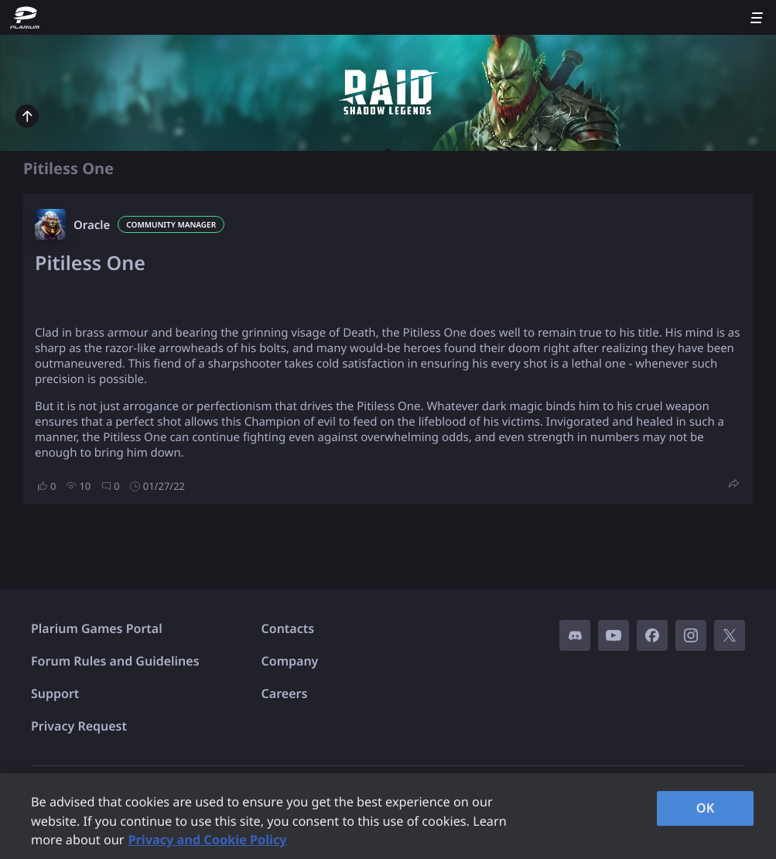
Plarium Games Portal (96, 628)
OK (705, 807)
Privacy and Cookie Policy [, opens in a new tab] (207, 839)
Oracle (91, 225)
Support (55, 693)
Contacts (288, 628)
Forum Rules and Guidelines (115, 660)
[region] (388, 816)
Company (290, 660)
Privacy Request (79, 725)
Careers (285, 693)
